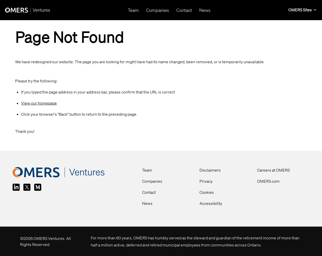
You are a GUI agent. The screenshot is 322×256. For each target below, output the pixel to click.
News (147, 203)
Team (147, 170)
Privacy (206, 181)
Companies (152, 181)
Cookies (206, 192)
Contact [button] (184, 10)
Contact (149, 192)
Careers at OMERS (273, 170)
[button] (302, 10)
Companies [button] (157, 10)
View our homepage (39, 103)
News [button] (205, 10)
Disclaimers (210, 170)
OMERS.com (268, 181)
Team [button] (133, 10)
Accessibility (210, 203)
